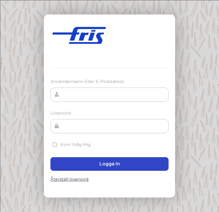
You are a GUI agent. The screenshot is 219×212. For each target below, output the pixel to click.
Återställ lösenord (69, 179)
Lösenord (60, 113)
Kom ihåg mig (70, 144)
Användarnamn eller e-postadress (87, 81)
